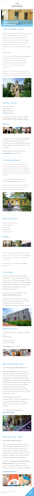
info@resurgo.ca (8, 113)
